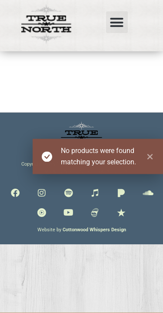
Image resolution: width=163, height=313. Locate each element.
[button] (117, 22)
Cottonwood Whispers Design (94, 230)
